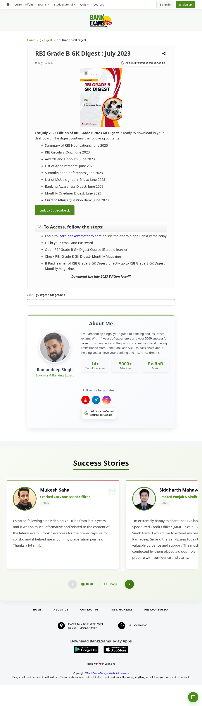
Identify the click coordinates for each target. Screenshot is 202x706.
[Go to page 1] (82, 604)
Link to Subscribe (52, 210)
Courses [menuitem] (98, 4)
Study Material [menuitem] (62, 4)
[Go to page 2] (87, 605)
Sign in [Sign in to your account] (165, 4)
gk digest (46, 40)
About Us (61, 630)
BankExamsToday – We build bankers (108, 693)
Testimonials (122, 630)
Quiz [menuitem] (83, 4)
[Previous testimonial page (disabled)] (72, 604)
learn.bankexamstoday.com (80, 236)
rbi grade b (57, 295)
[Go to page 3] (91, 605)
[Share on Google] (142, 63)
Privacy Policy (156, 630)
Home (31, 40)
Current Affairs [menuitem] (23, 4)
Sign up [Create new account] (185, 4)
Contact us (89, 630)
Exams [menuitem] (42, 4)
